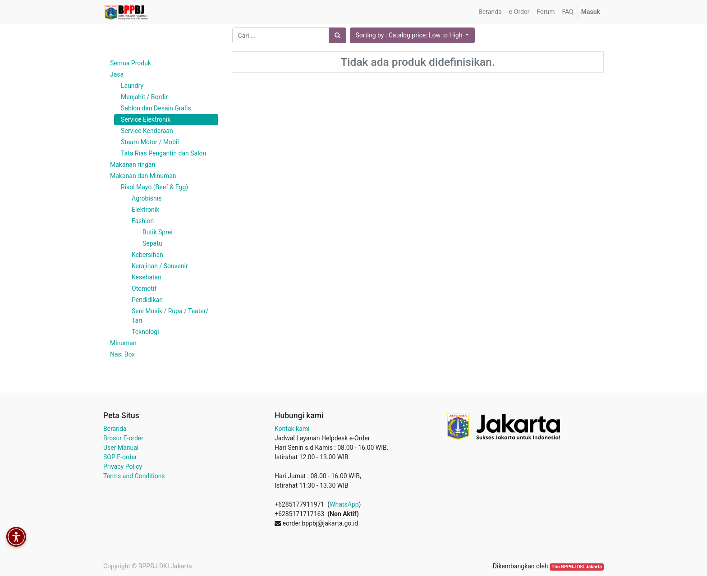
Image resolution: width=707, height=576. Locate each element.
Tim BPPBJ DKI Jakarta (576, 567)
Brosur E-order (123, 438)
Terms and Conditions (134, 476)
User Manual (120, 447)
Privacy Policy (122, 466)
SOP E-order (120, 457)
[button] (412, 35)
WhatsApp (344, 504)
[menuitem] (490, 12)
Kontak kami (292, 428)
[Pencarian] (337, 35)
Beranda (114, 428)
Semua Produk (130, 63)
